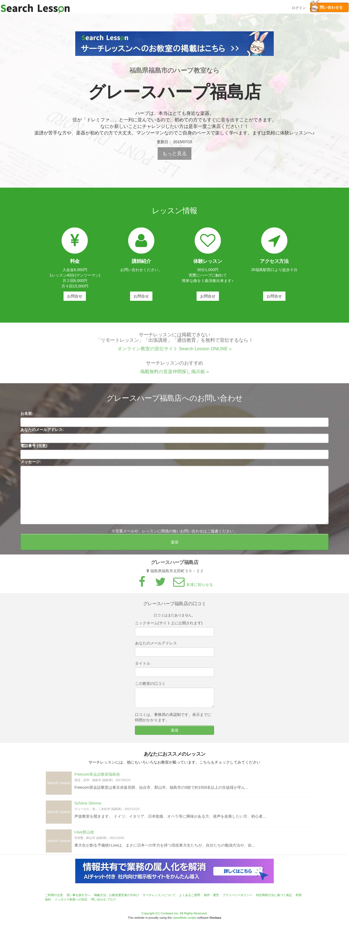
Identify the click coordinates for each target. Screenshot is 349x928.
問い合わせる (326, 7)
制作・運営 (211, 895)
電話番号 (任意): (34, 448)
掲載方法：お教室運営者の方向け (116, 895)
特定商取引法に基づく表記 (274, 895)
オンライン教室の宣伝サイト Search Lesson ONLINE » (175, 350)
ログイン (299, 7)
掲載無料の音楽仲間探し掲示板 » (174, 373)
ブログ (111, 899)
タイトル (142, 665)
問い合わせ (98, 899)
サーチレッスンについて (159, 895)
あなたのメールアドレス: (42, 432)
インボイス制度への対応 (71, 899)
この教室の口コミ (150, 686)
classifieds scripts (184, 917)
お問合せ (74, 296)
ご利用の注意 (54, 895)
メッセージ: (30, 464)
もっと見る (174, 153)
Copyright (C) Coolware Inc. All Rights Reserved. (174, 913)
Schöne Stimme (87, 805)
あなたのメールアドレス (156, 645)
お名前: (26, 416)
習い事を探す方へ (79, 895)
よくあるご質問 (189, 895)
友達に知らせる (192, 587)
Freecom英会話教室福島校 (97, 776)
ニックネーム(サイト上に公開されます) (168, 625)
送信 (174, 544)
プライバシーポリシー (237, 895)
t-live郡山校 (84, 834)
